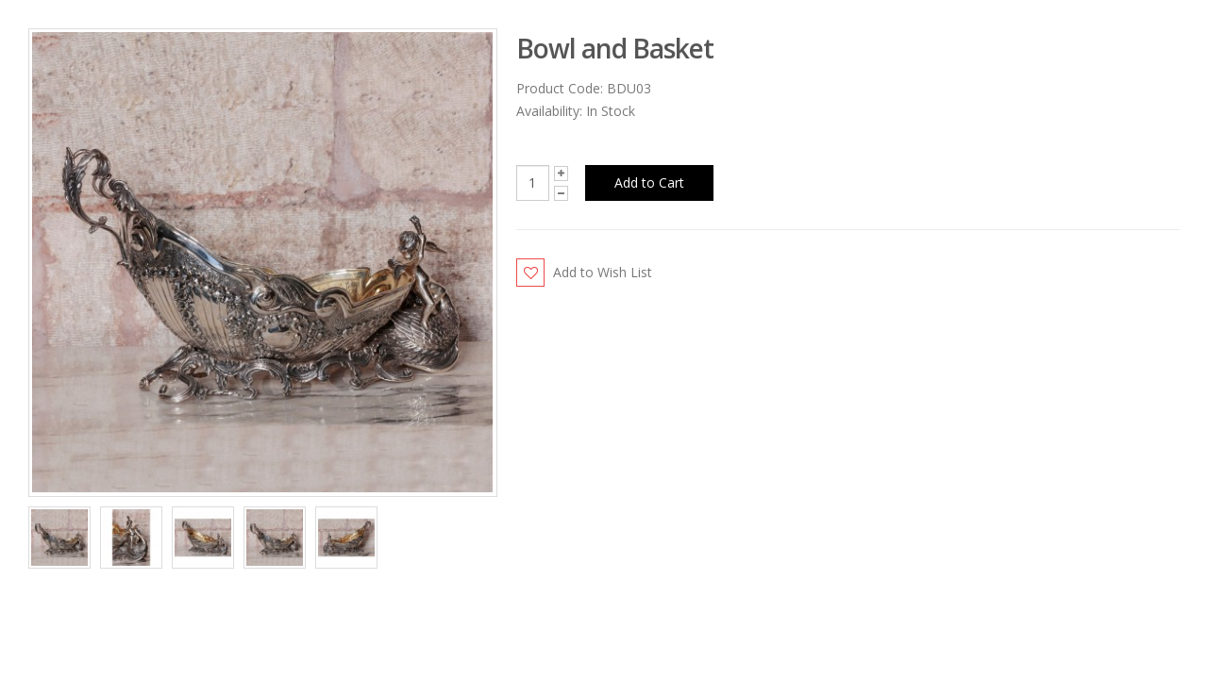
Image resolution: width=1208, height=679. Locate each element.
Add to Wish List (602, 272)
